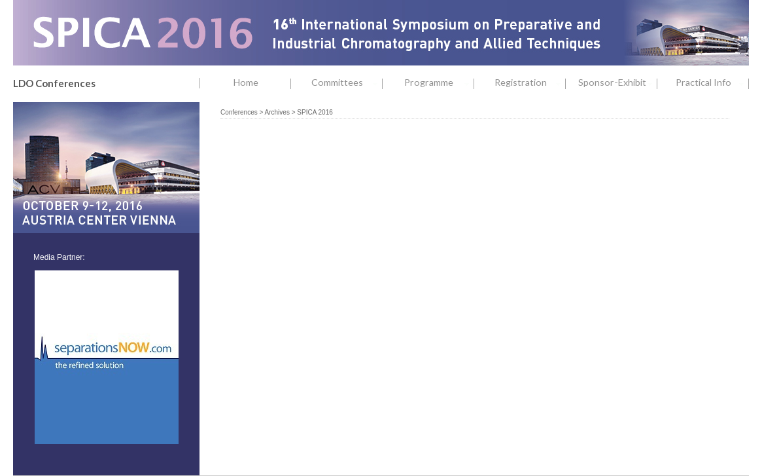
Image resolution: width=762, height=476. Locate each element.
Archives (277, 112)
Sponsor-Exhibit (617, 83)
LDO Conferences (54, 83)
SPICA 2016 (314, 112)
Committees (347, 83)
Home (246, 82)
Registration (530, 83)
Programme (439, 83)
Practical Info (712, 83)
